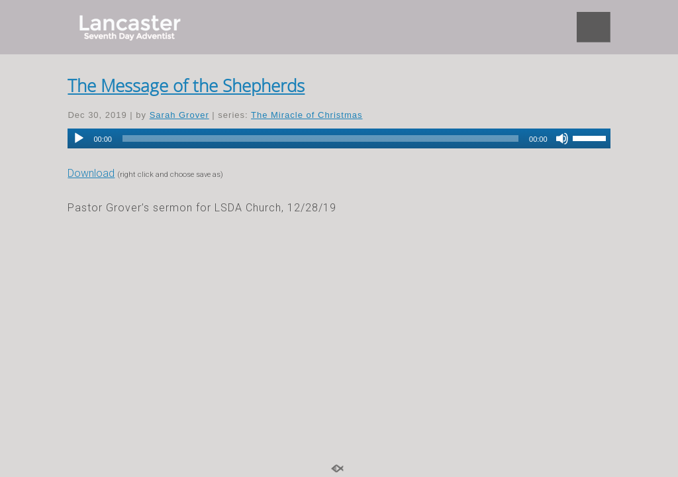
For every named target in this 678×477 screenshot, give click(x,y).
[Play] (78, 138)
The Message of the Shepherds (186, 85)
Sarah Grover (179, 115)
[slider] (320, 138)
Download (91, 173)
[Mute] (562, 138)
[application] (339, 138)
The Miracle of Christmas (306, 115)
